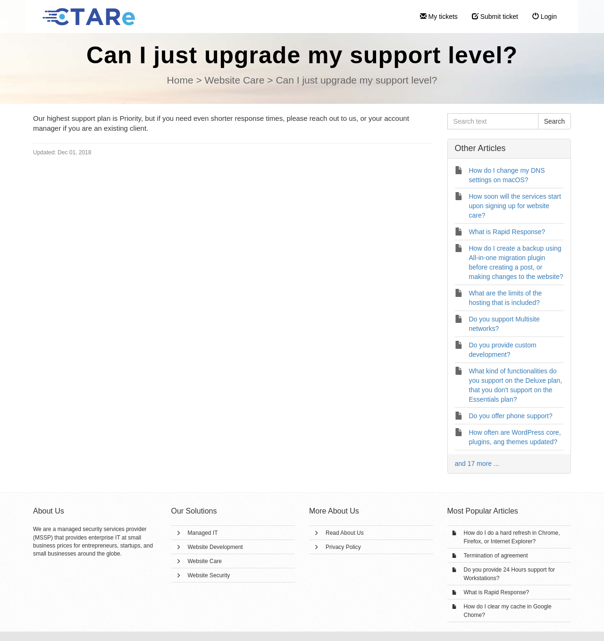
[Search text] (492, 121)
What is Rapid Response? (496, 592)
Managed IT (203, 533)
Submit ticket (495, 16)
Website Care (205, 561)
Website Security (209, 575)
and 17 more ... (477, 463)
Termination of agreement (496, 555)
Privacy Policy (343, 547)
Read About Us (345, 533)
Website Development (215, 547)
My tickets (439, 16)
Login (544, 16)
